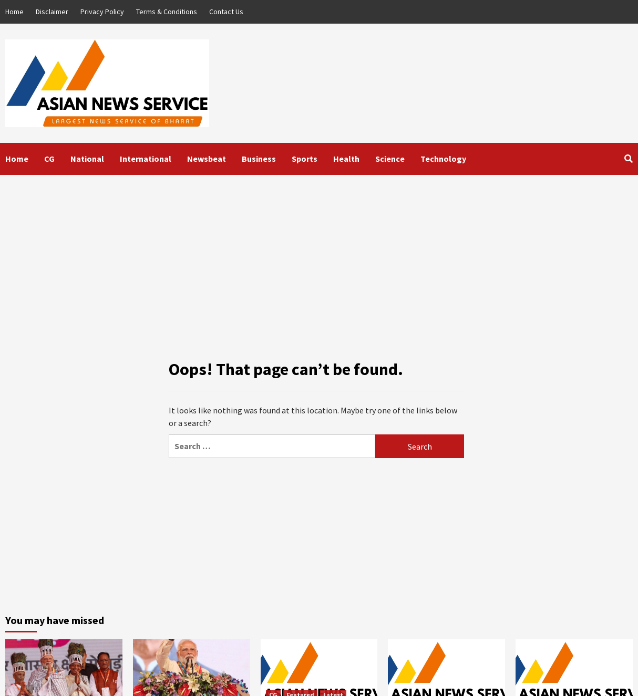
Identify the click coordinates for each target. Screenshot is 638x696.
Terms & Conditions (166, 11)
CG (49, 158)
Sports (304, 158)
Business (259, 158)
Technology (443, 158)
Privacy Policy (102, 11)
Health (346, 158)
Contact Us (226, 11)
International (145, 158)
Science (390, 158)
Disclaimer (52, 11)
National (87, 158)
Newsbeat (206, 158)
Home (14, 11)
